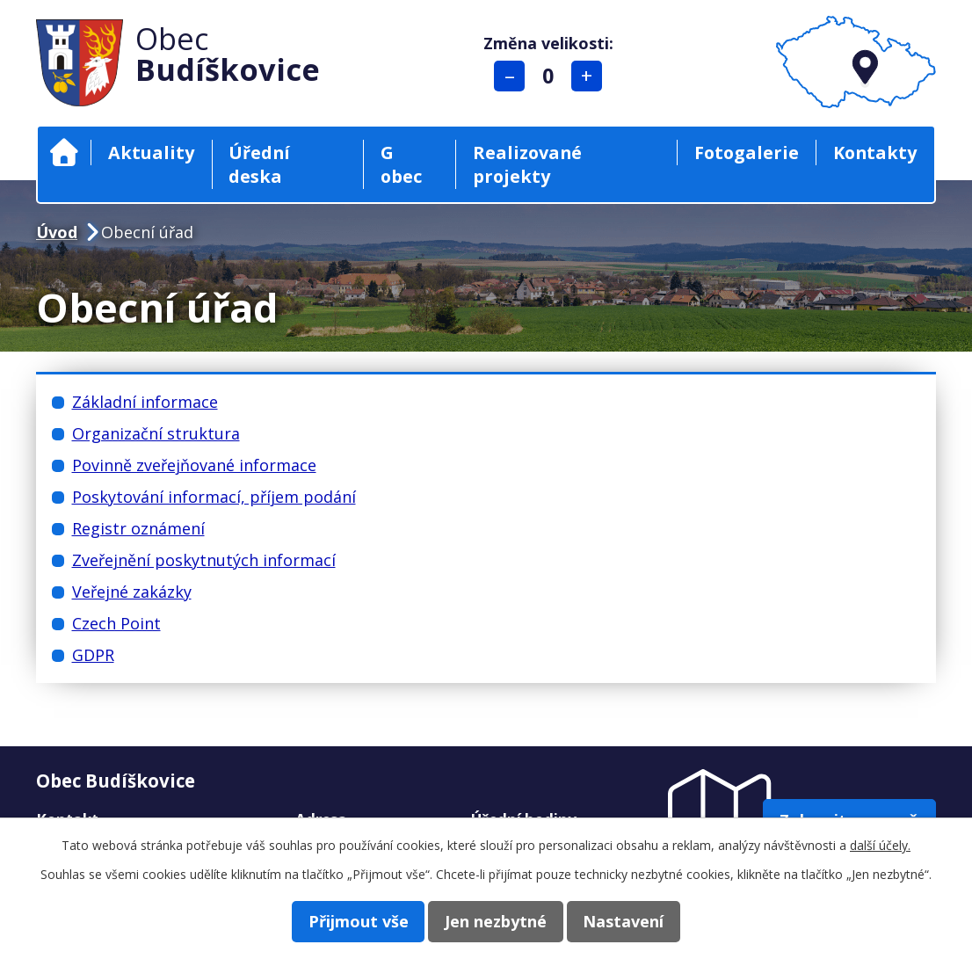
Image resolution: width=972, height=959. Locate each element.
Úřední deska (259, 164)
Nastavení (638, 920)
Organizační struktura (156, 433)
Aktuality (151, 152)
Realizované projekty (527, 164)
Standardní (551, 76)
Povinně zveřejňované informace (194, 465)
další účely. (880, 844)
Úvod (64, 152)
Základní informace (145, 401)
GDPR (93, 654)
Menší (512, 76)
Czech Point (116, 623)
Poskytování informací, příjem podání (214, 496)
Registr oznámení (138, 528)
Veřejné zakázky (132, 591)
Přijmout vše (344, 920)
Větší (590, 76)
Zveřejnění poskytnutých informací (204, 559)
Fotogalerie (746, 152)
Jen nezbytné (496, 920)
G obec (401, 164)
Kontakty (875, 152)
